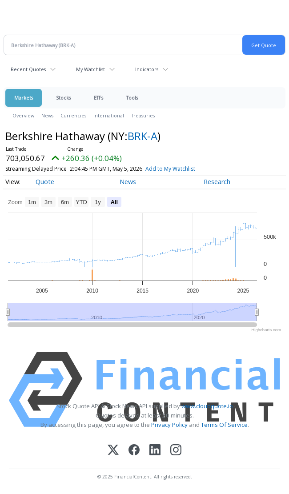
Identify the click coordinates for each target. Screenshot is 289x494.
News (47, 115)
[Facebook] (134, 451)
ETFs (98, 97)
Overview (23, 115)
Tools (132, 97)
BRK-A (142, 136)
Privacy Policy (169, 425)
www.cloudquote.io (207, 406)
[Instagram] (176, 451)
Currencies (73, 115)
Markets (23, 97)
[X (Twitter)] (113, 451)
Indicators (146, 69)
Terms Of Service (224, 425)
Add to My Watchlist (170, 169)
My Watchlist (90, 69)
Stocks (63, 97)
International (108, 115)
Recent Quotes (28, 69)
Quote (45, 181)
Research (217, 181)
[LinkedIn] (155, 451)
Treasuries (143, 115)
